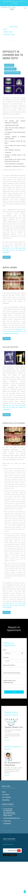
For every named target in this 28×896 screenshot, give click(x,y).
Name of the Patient (9, 665)
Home (3, 792)
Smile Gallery (6, 800)
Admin (13, 830)
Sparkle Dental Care (8, 844)
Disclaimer (9, 830)
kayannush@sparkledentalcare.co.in (9, 1)
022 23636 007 (14, 3)
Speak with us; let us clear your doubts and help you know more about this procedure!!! (14, 250)
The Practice (5, 795)
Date (4, 650)
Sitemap (3, 830)
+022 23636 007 (7, 823)
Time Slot (6, 657)
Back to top (6, 257)
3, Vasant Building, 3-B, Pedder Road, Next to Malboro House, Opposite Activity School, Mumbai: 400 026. (9, 812)
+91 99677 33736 (22, 1)
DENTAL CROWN (9, 65)
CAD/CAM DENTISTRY (10, 69)
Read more (7, 740)
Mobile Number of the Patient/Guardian (9, 681)
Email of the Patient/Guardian (11, 673)
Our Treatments (6, 797)
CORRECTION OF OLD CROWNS (12, 72)
